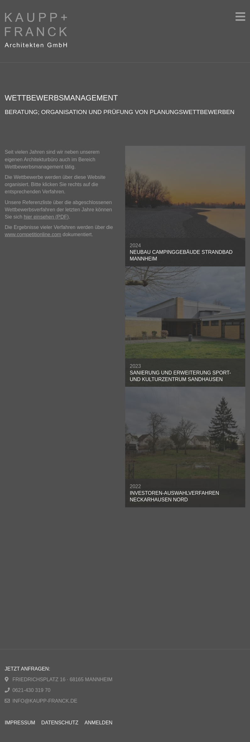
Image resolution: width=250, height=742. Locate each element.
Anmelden (99, 722)
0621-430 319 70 (31, 690)
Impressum (20, 722)
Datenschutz (59, 722)
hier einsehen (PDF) (46, 217)
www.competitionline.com (33, 234)
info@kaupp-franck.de (44, 701)
